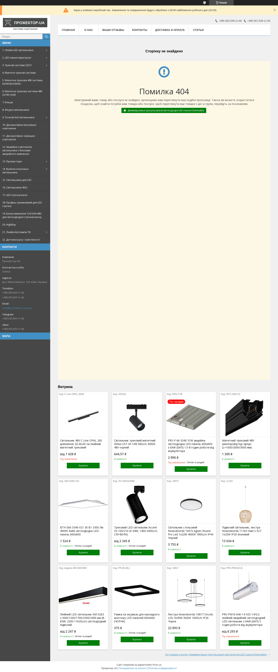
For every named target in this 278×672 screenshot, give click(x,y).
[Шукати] (46, 36)
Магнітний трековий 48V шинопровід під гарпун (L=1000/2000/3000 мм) (238, 444)
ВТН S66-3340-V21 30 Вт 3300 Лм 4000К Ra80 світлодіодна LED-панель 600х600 (81, 531)
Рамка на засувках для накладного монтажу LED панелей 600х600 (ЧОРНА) (137, 618)
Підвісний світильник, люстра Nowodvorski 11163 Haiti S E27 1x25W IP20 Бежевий (241, 531)
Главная (68, 29)
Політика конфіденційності (162, 668)
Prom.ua (157, 664)
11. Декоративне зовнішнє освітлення (18, 137)
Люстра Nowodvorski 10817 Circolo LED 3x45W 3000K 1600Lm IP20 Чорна (190, 618)
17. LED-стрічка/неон (14, 195)
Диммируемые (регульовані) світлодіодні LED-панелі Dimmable (166, 110)
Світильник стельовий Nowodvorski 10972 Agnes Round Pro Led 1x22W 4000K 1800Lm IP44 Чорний (190, 533)
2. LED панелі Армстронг (16, 57)
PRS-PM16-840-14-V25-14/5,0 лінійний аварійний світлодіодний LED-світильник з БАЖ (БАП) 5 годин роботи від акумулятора (243, 620)
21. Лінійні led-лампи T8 (16, 232)
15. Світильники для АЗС (17, 180)
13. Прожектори (12, 161)
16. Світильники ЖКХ (14, 187)
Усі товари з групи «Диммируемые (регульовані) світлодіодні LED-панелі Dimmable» (216, 654)
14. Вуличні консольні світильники (15, 170)
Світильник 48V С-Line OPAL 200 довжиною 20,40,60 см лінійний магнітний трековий (81, 444)
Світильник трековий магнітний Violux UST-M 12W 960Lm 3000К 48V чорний (134, 444)
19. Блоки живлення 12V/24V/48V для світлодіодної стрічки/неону (22, 215)
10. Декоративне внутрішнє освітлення (19, 126)
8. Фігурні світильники (15, 109)
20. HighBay (9, 224)
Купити (83, 465)
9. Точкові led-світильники (18, 117)
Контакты (139, 29)
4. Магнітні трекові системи (19, 72)
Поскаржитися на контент (132, 668)
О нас (88, 29)
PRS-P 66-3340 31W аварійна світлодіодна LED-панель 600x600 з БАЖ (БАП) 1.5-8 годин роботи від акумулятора (191, 446)
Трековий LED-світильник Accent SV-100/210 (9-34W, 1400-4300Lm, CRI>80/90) (136, 531)
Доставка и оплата (170, 29)
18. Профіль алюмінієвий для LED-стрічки (22, 204)
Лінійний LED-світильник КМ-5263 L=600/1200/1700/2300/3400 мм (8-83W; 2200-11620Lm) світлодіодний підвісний (83, 620)
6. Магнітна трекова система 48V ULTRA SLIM (22, 92)
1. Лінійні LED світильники (17, 50)
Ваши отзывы (113, 29)
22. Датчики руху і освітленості (21, 239)
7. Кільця (7, 102)
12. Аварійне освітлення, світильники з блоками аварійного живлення (17, 150)
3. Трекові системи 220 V (17, 65)
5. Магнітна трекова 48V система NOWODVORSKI (22, 81)
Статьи (198, 29)
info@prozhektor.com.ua (16, 308)
